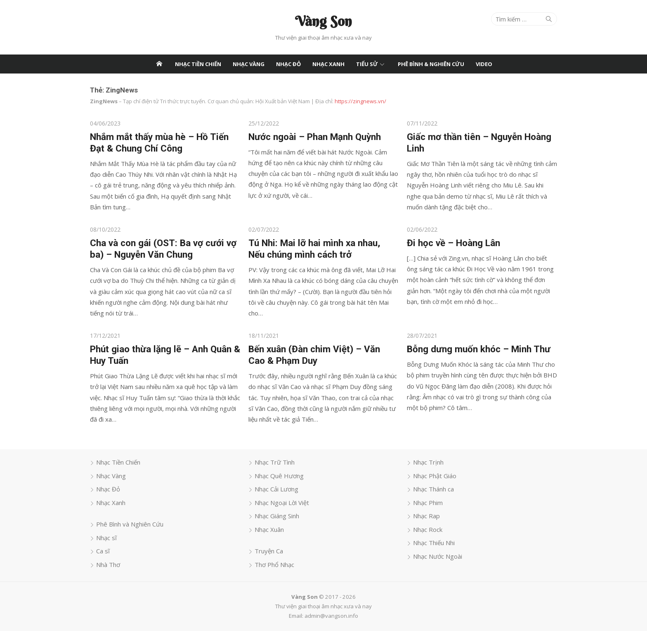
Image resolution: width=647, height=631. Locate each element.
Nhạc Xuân (268, 529)
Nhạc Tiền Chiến (198, 64)
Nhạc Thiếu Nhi (434, 542)
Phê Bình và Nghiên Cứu (128, 524)
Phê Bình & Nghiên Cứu (431, 64)
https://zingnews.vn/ (359, 101)
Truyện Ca (268, 551)
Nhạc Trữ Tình (274, 462)
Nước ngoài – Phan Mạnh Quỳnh (314, 136)
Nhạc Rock (428, 529)
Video (484, 64)
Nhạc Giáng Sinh (276, 516)
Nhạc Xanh (328, 64)
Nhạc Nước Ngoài (438, 556)
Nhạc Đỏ (288, 64)
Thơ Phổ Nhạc (274, 564)
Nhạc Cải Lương (276, 489)
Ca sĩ (101, 551)
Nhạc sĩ (104, 537)
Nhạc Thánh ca (433, 489)
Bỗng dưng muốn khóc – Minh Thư (479, 348)
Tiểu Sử (367, 64)
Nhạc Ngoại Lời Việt (281, 502)
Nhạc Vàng (248, 64)
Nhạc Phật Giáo (435, 475)
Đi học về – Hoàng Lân (454, 242)
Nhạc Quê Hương (278, 475)
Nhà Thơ (106, 564)
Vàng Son (323, 21)
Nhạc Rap (426, 516)
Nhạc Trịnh (428, 462)
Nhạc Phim (428, 502)
